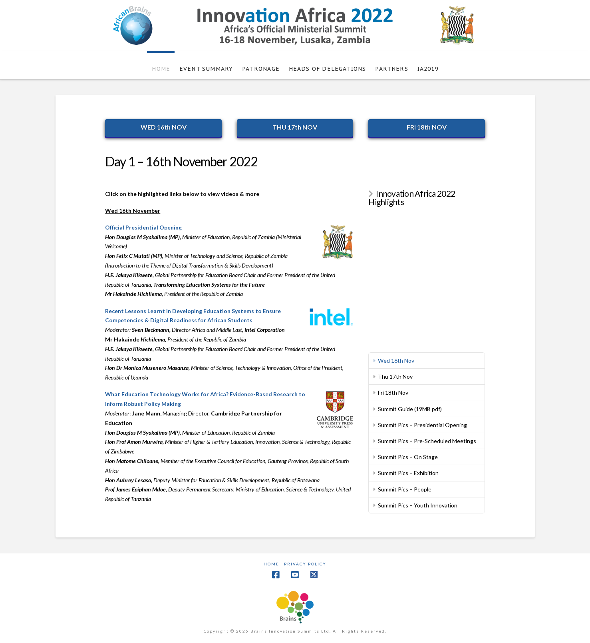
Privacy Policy (305, 563)
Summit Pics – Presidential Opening (422, 424)
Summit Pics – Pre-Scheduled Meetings (427, 440)
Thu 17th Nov (395, 376)
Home (271, 563)
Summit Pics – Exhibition (408, 472)
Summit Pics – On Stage (408, 456)
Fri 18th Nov (393, 392)
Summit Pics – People (404, 489)
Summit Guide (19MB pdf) (410, 408)
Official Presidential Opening (143, 227)
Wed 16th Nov (396, 360)
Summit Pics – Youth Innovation (417, 505)
